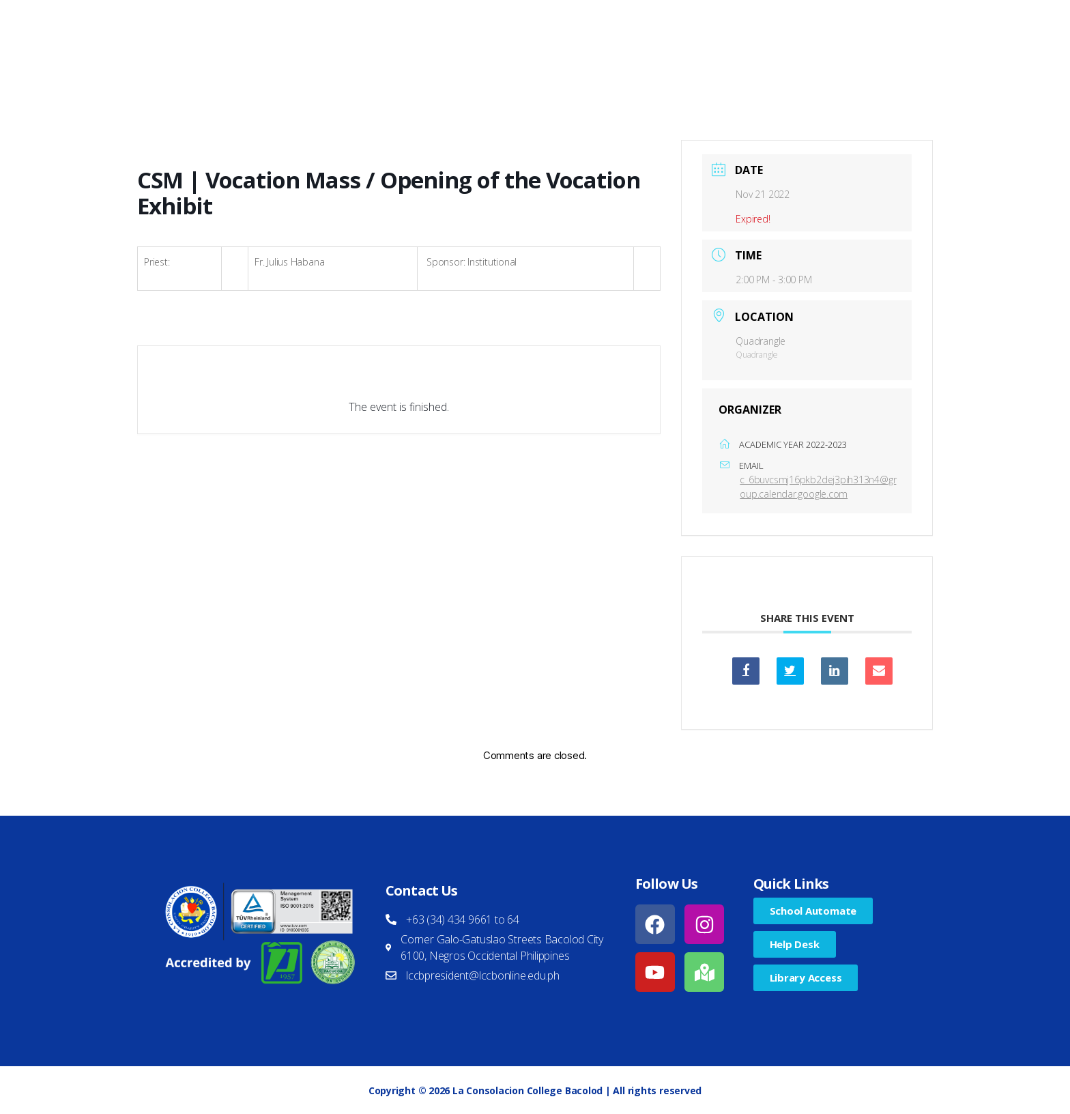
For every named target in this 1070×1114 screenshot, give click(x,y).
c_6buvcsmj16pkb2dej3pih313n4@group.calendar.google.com (818, 486)
